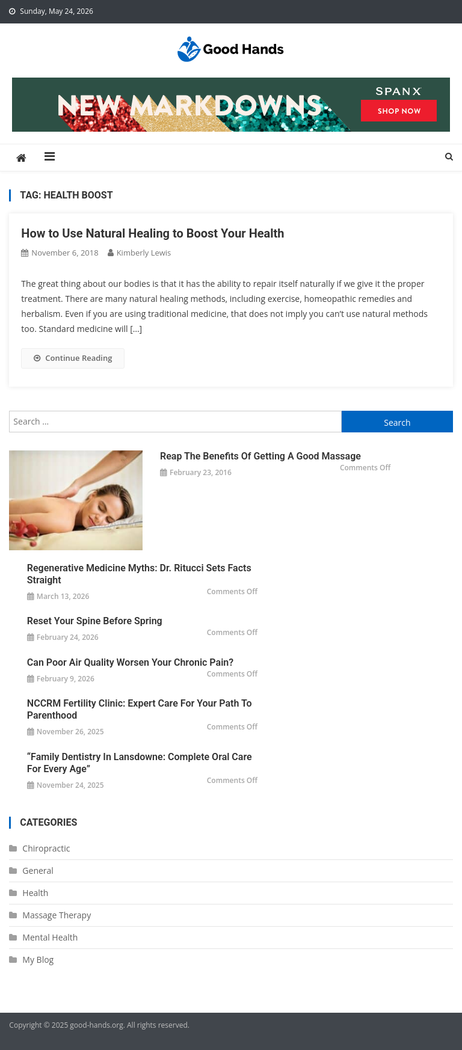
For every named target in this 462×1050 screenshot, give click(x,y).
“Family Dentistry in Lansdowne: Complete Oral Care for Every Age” (139, 763)
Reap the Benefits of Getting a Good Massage (260, 456)
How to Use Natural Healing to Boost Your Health (152, 233)
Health (35, 892)
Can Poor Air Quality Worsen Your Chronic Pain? (130, 662)
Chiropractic (46, 848)
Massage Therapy (56, 915)
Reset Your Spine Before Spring (94, 621)
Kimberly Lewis (144, 252)
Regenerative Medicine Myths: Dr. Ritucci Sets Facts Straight (139, 574)
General (38, 870)
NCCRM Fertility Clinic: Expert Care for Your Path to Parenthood (139, 709)
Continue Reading (73, 357)
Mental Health (50, 937)
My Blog (38, 959)
